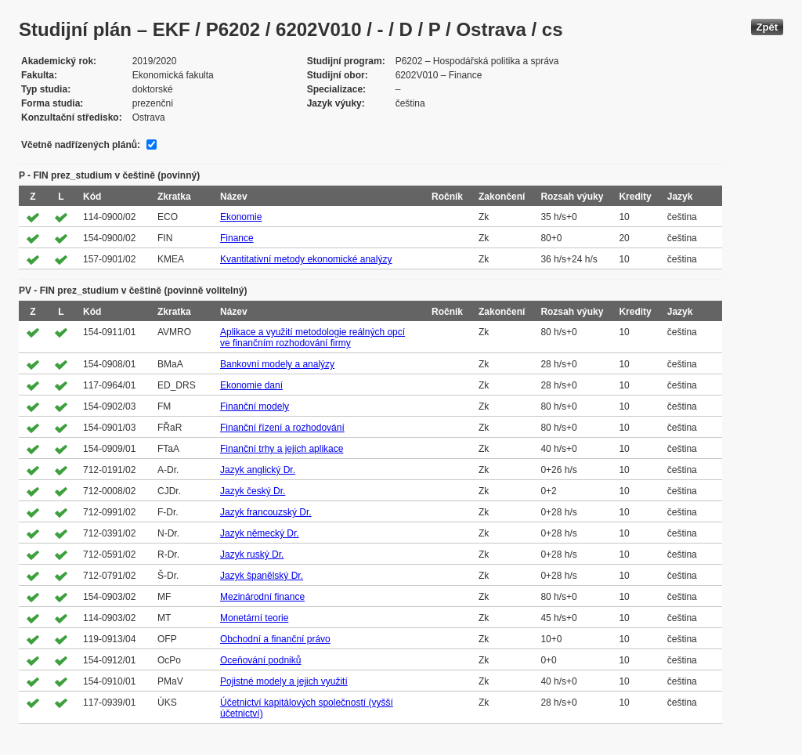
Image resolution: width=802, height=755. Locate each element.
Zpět (767, 27)
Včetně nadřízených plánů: (80, 144)
